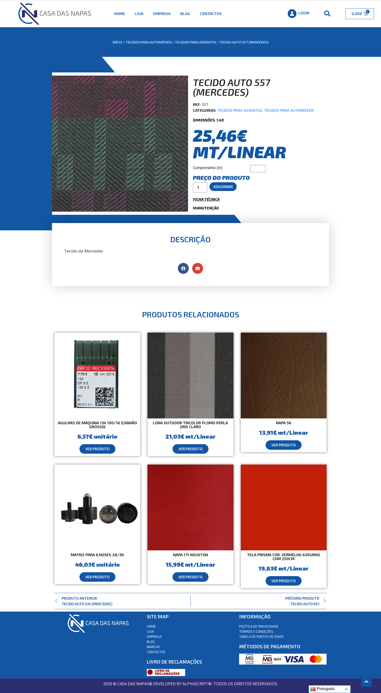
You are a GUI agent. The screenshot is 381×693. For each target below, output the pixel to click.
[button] (97, 449)
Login (303, 12)
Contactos (211, 13)
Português (322, 689)
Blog (185, 13)
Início (117, 42)
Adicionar (223, 186)
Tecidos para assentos (195, 42)
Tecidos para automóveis (149, 42)
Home (119, 13)
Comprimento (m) (207, 167)
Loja (139, 13)
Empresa (162, 13)
